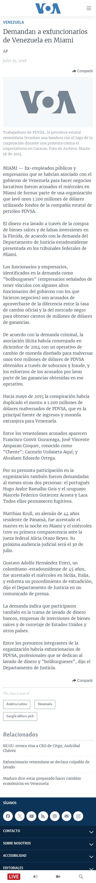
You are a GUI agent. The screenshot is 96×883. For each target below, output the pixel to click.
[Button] (82, 71)
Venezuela (13, 22)
